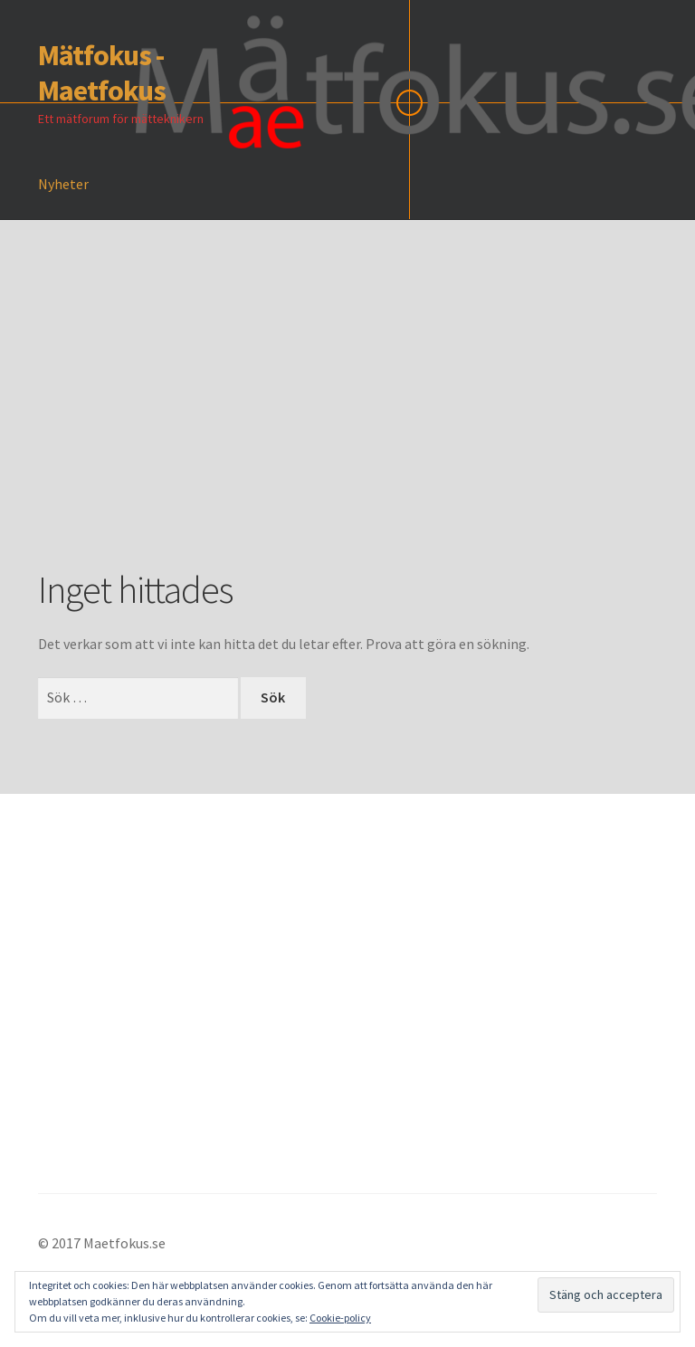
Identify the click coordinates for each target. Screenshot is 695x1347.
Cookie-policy (340, 1317)
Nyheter (63, 184)
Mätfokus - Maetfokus (102, 73)
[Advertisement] (366, 421)
